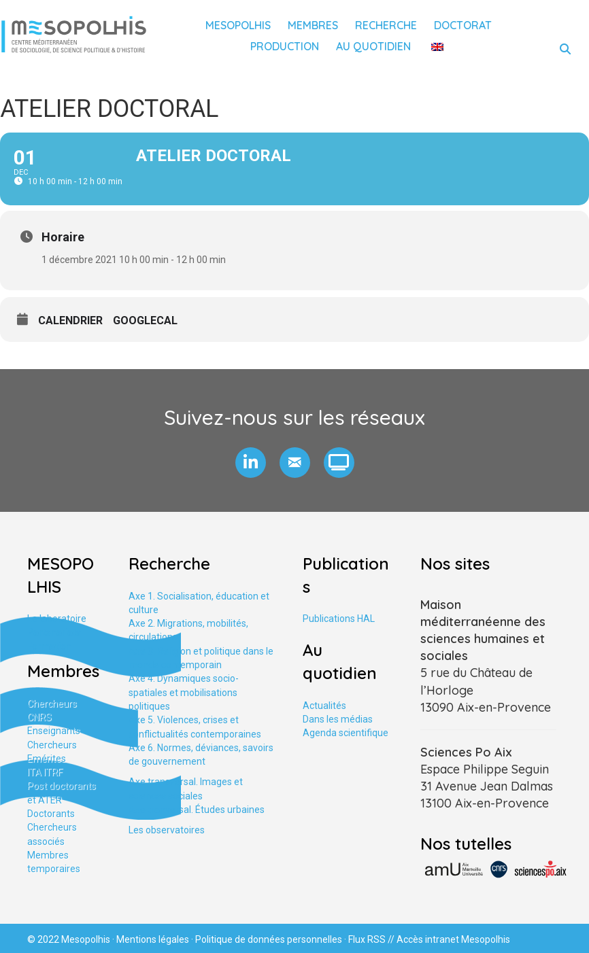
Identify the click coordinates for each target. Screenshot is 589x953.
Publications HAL (339, 618)
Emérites (46, 758)
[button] (250, 462)
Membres (313, 25)
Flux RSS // (372, 939)
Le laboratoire (56, 618)
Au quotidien (373, 46)
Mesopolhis (238, 25)
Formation (49, 646)
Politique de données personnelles (268, 939)
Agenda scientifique (345, 732)
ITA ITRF (45, 772)
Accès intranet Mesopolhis (453, 939)
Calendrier (70, 320)
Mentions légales (152, 939)
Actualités (324, 705)
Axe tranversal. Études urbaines (197, 809)
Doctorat (463, 25)
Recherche (386, 25)
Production (284, 46)
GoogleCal (145, 320)
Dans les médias (338, 719)
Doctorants (51, 813)
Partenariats (54, 632)
